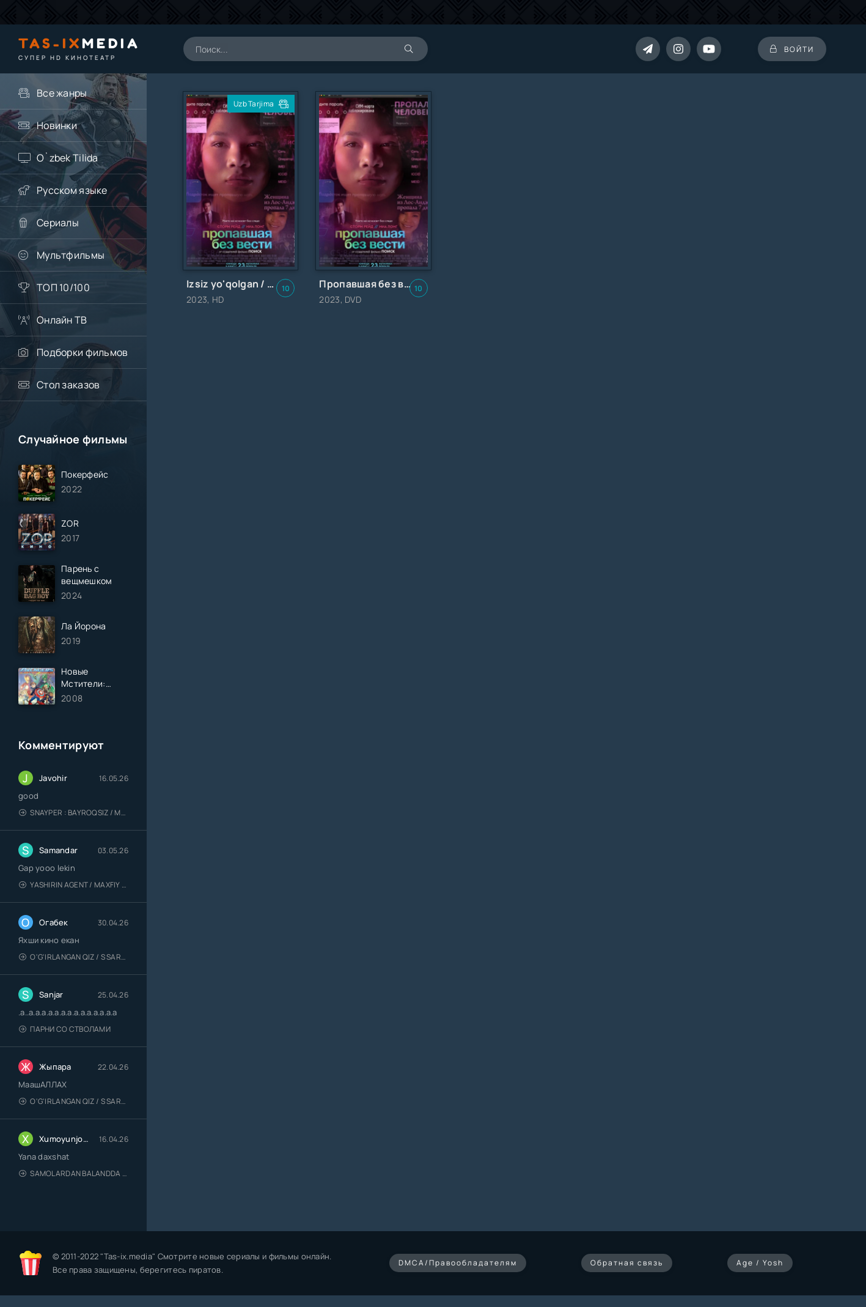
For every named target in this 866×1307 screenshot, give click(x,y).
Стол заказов (68, 384)
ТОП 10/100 (63, 287)
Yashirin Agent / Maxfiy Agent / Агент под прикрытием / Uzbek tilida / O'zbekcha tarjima (73, 884)
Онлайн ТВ (62, 320)
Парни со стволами (65, 1029)
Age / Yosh (759, 1262)
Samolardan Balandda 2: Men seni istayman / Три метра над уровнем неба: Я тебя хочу (73, 1173)
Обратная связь (626, 1262)
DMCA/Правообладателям (457, 1262)
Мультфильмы (71, 255)
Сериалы (58, 222)
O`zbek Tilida (67, 158)
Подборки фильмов (82, 352)
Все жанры (62, 93)
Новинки (57, 125)
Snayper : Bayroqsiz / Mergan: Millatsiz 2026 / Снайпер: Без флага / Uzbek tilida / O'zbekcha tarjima (73, 812)
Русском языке (72, 190)
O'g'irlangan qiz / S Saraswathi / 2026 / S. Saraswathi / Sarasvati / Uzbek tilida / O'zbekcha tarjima (73, 957)
